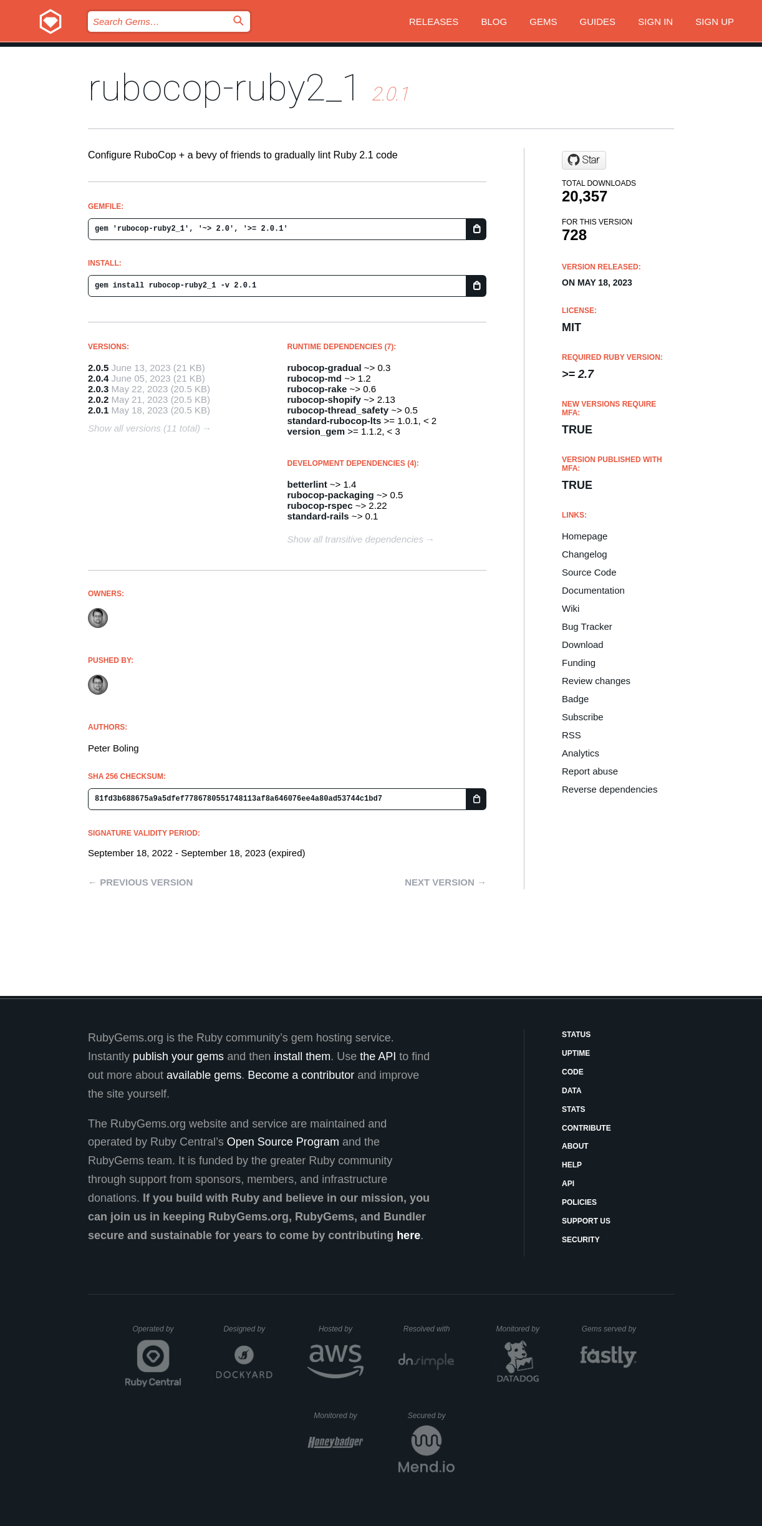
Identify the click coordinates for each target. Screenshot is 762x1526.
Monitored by (521, 1329)
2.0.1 (98, 410)
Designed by (247, 1329)
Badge (575, 698)
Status (576, 1034)
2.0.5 (98, 367)
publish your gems (178, 1056)
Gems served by (609, 1329)
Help (572, 1165)
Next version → (445, 882)
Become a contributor (301, 1075)
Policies (579, 1202)
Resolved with (429, 1329)
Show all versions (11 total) (144, 428)
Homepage (584, 536)
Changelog (584, 554)
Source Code (589, 572)
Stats (574, 1109)
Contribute (586, 1128)
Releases (433, 21)
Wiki (570, 608)
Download (583, 644)
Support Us (586, 1221)
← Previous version (140, 882)
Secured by (431, 1415)
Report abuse (590, 771)
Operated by (157, 1333)
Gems (543, 21)
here (408, 1235)
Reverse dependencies (609, 789)
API (568, 1183)
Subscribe (583, 717)
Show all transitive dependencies (355, 539)
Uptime (576, 1053)
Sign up (714, 21)
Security (581, 1239)
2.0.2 (98, 399)
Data (572, 1090)
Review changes (596, 680)
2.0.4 (98, 378)
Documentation (593, 590)
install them (302, 1056)
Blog (494, 21)
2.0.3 (98, 389)
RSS (571, 735)
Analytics (580, 753)
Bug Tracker (587, 626)
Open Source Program (283, 1142)
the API (378, 1056)
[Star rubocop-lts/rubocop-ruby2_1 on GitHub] (584, 160)
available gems (203, 1075)
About (575, 1146)
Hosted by (341, 1329)
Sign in (655, 21)
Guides (598, 21)
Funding (579, 662)
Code (573, 1072)
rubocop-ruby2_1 (225, 87)
